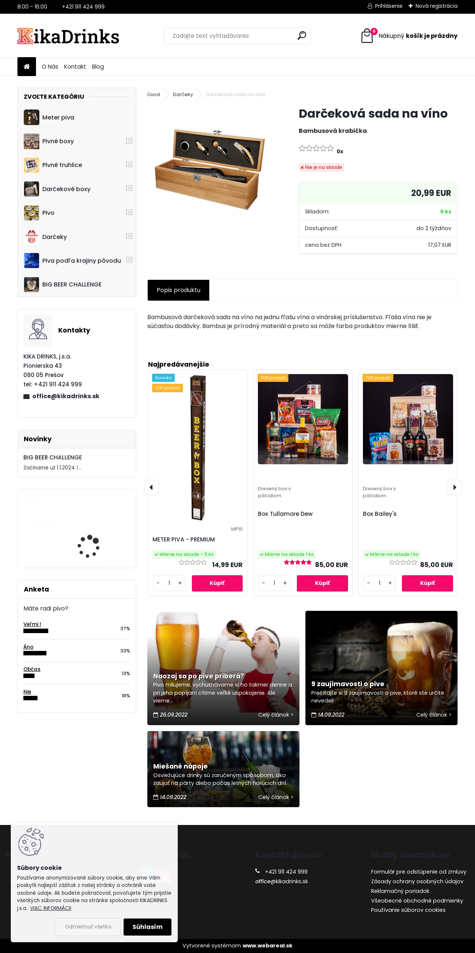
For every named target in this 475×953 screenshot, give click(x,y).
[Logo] (68, 36)
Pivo (39, 213)
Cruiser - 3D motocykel (96, 522)
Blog (98, 67)
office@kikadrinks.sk (65, 396)
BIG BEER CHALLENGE (63, 284)
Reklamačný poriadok (400, 891)
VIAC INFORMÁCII (50, 908)
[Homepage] (26, 67)
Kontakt (75, 67)
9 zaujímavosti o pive (347, 683)
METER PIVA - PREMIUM (184, 539)
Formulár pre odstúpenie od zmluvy (418, 871)
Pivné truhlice (53, 165)
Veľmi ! (32, 624)
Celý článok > (276, 714)
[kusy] (169, 583)
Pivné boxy (49, 141)
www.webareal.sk (267, 945)
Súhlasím (147, 927)
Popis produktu (178, 290)
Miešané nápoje (180, 766)
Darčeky (45, 237)
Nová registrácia (437, 6)
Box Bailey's (380, 514)
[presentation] (151, 487)
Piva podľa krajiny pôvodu (72, 260)
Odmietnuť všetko (88, 926)
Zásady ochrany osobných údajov (417, 881)
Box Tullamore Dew (285, 514)
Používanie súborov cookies (408, 910)
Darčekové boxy (57, 189)
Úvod (153, 94)
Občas (31, 669)
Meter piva (49, 117)
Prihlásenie (389, 6)
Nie (27, 691)
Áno (28, 647)
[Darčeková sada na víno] (211, 169)
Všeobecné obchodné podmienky (417, 900)
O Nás (50, 67)
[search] (302, 35)
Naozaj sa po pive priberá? (198, 676)
